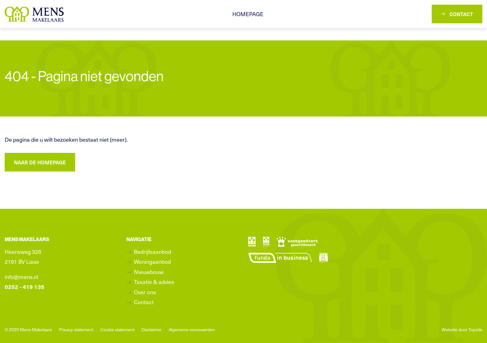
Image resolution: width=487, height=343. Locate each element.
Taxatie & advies (154, 281)
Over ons (145, 292)
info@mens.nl (21, 276)
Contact (457, 14)
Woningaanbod (152, 261)
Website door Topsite (462, 329)
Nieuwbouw (149, 272)
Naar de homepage (40, 162)
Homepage (247, 14)
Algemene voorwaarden (192, 329)
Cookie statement (117, 329)
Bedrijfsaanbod (152, 251)
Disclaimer (151, 329)
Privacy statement (76, 329)
